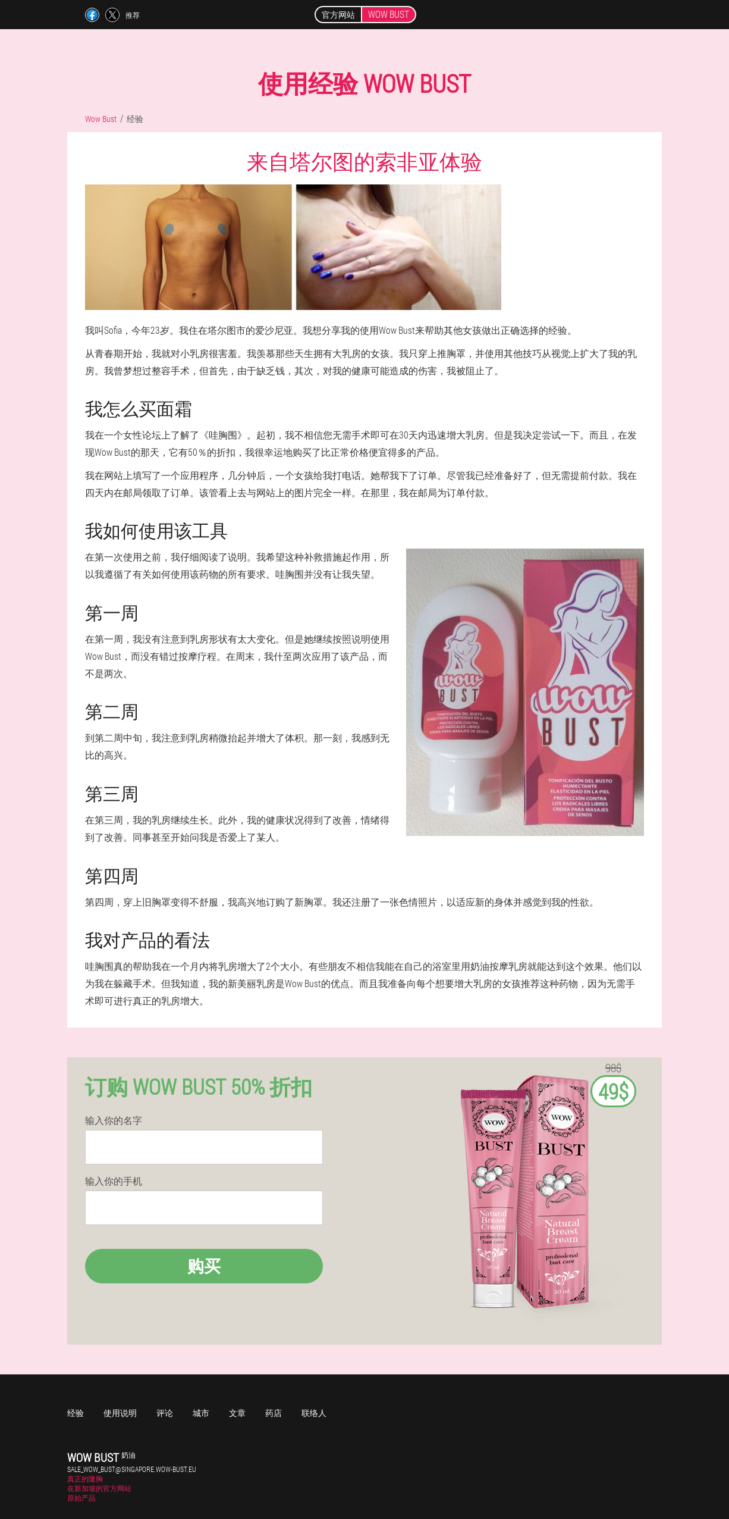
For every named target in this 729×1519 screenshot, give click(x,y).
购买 (204, 1266)
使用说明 (120, 1412)
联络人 (313, 1412)
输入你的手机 (113, 1181)
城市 (201, 1412)
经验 (75, 1412)
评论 (164, 1412)
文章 (237, 1412)
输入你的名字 (113, 1120)
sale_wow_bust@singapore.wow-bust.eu (131, 1469)
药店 (273, 1412)
